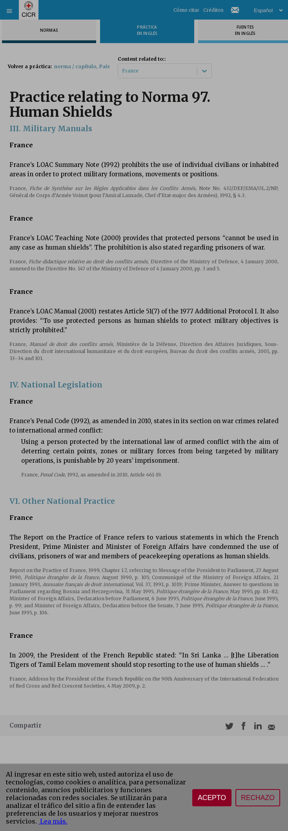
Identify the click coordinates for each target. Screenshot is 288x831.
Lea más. (52, 821)
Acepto (212, 798)
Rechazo (258, 798)
